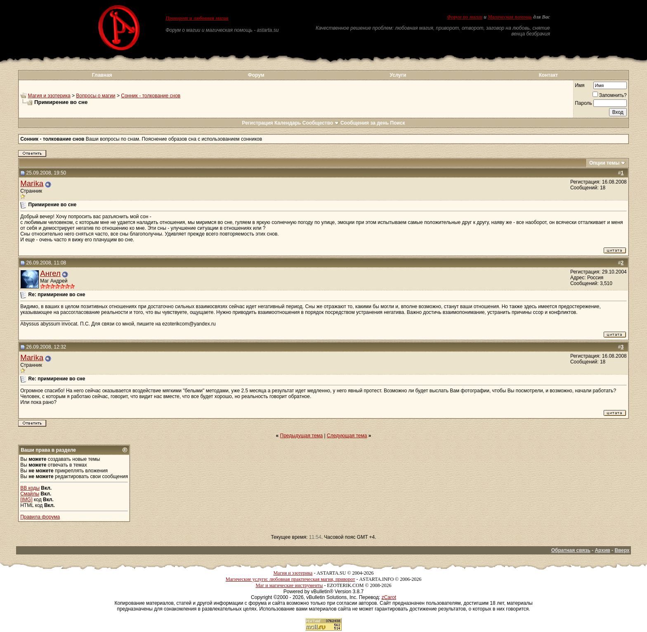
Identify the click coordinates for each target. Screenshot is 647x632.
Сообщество (320, 123)
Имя (579, 85)
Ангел (50, 273)
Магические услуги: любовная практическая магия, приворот (290, 579)
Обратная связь (570, 550)
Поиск (397, 123)
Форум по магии (464, 17)
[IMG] (26, 499)
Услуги (398, 75)
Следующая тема (347, 436)
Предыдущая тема (301, 436)
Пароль (583, 103)
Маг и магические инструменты (289, 585)
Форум (256, 75)
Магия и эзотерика (49, 96)
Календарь (287, 123)
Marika (31, 183)
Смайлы (29, 494)
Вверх (621, 550)
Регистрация (257, 123)
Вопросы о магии (95, 96)
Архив (602, 550)
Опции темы (604, 163)
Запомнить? (610, 95)
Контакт (548, 75)
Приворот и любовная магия (197, 18)
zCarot (389, 597)
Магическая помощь (510, 17)
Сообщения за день (364, 123)
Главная (102, 75)
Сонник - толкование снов (150, 96)
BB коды (30, 488)
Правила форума (40, 517)
